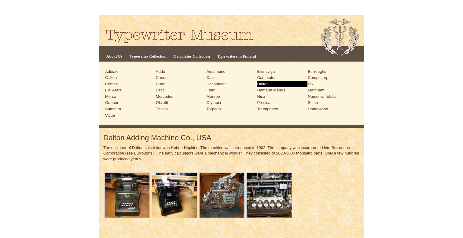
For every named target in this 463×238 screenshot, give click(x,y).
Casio (212, 77)
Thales (162, 109)
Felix (211, 90)
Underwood (318, 109)
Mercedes (164, 96)
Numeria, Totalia (322, 96)
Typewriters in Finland (236, 56)
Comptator (266, 77)
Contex (111, 84)
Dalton (263, 84)
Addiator (112, 71)
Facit (160, 90)
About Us (114, 56)
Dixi (311, 84)
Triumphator (267, 109)
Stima (313, 102)
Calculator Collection (192, 56)
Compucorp (318, 77)
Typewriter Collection (148, 56)
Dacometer (216, 84)
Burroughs (317, 71)
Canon (161, 77)
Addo (160, 71)
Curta (161, 84)
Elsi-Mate (113, 90)
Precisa (263, 102)
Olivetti (162, 102)
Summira (113, 109)
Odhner (111, 102)
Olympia (214, 102)
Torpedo (214, 109)
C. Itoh (111, 77)
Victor (110, 115)
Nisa (261, 96)
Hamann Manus (271, 90)
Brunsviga (266, 71)
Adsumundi (216, 71)
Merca (110, 96)
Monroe (213, 96)
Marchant (316, 90)
